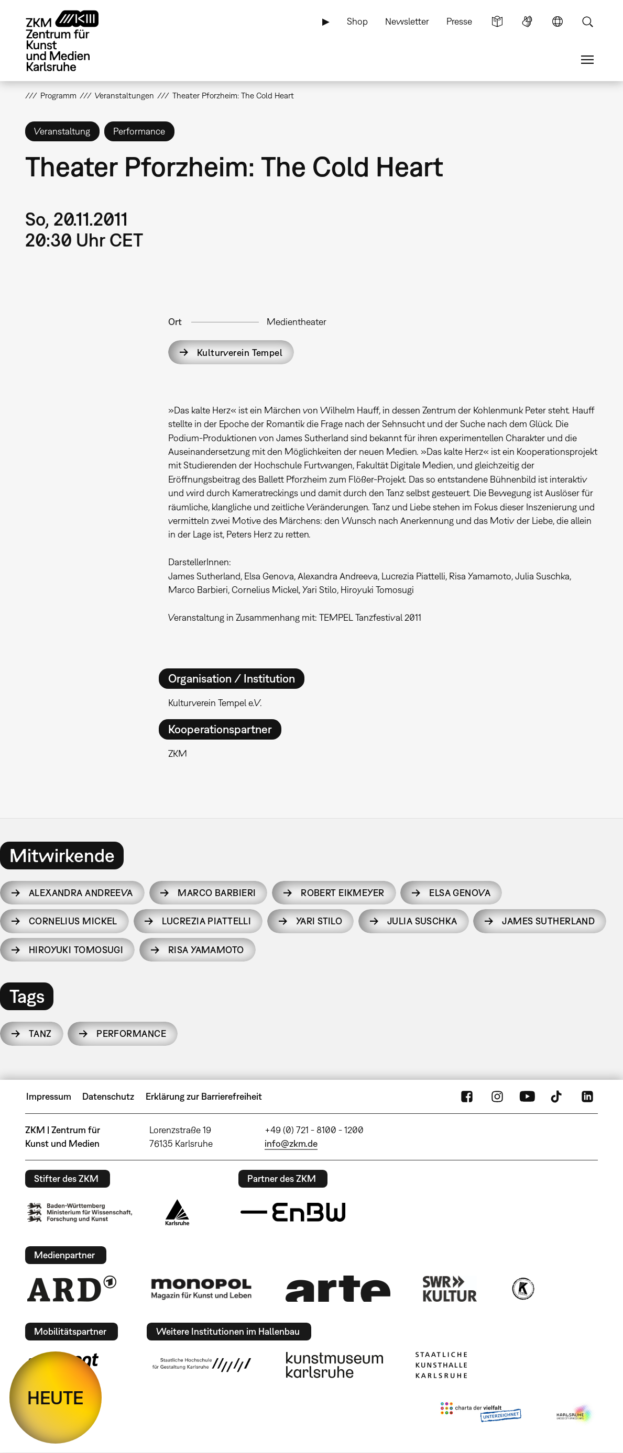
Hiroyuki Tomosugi (76, 949)
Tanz (40, 1033)
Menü (587, 60)
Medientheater (296, 321)
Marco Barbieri (217, 892)
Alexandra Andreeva (81, 892)
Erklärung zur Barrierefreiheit (204, 1096)
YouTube (527, 1097)
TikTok (557, 1097)
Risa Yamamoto (206, 949)
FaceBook (466, 1097)
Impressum (48, 1096)
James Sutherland (548, 920)
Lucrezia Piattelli (206, 920)
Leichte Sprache (497, 21)
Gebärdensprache (527, 21)
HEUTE (55, 1397)
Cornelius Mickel (73, 920)
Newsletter (407, 21)
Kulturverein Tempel (239, 352)
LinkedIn (587, 1097)
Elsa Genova (459, 892)
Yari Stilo (319, 920)
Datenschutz (108, 1096)
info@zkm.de (291, 1143)
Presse (459, 21)
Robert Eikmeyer (343, 892)
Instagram (497, 1097)
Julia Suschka (422, 920)
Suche (587, 21)
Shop (357, 21)
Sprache (557, 21)
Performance (131, 1033)
